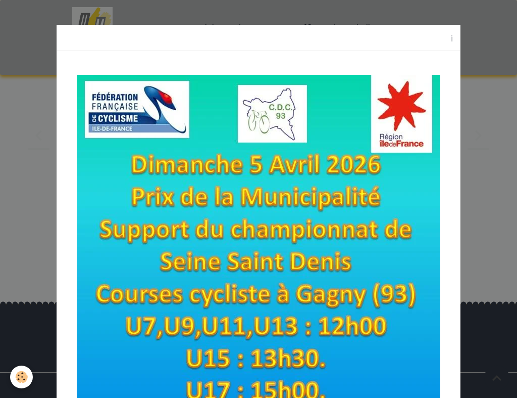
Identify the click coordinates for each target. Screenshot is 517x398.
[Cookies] (21, 377)
